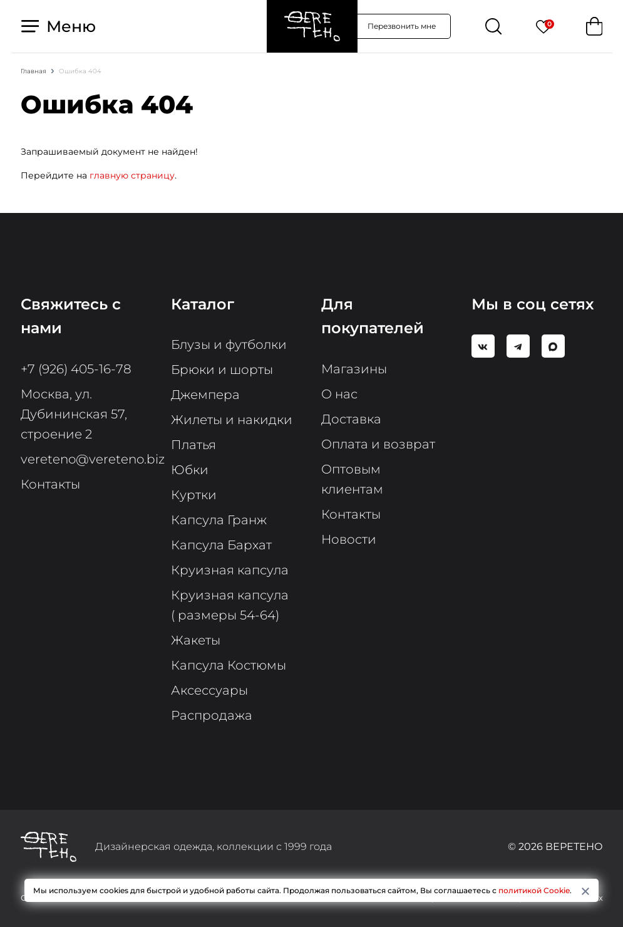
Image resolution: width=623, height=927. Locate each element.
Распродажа (211, 715)
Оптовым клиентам (352, 479)
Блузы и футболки (229, 344)
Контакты (50, 484)
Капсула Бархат (221, 544)
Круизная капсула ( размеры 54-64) (230, 605)
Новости (348, 539)
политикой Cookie (534, 890)
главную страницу (132, 175)
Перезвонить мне (402, 26)
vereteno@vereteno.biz (93, 459)
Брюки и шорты (222, 369)
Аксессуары (209, 690)
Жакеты (195, 640)
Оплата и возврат (378, 444)
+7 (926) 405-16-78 (76, 368)
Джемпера (205, 394)
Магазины (354, 368)
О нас (339, 393)
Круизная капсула (230, 569)
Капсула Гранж (219, 519)
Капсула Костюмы (228, 665)
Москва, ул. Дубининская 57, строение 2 (74, 414)
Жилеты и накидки (231, 419)
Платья (193, 444)
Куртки (194, 494)
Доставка (351, 419)
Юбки (190, 469)
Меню (58, 26)
